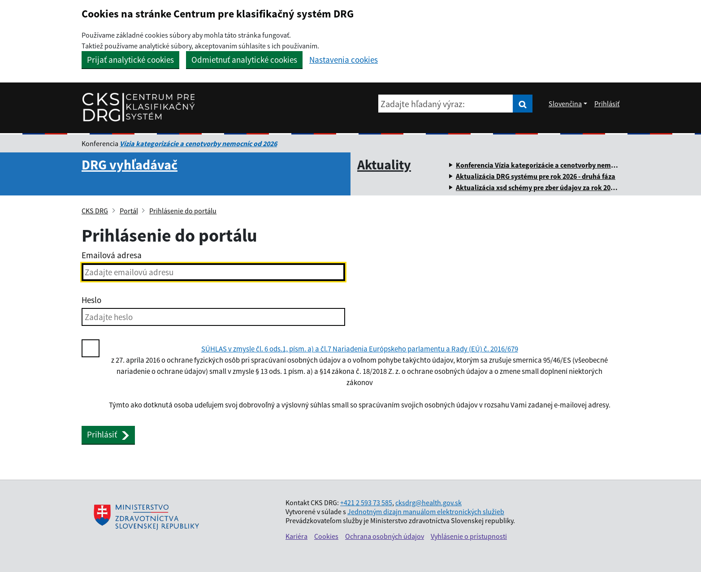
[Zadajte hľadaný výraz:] (445, 104)
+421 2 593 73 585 (366, 502)
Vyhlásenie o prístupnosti (469, 536)
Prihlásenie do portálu (182, 210)
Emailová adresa (112, 255)
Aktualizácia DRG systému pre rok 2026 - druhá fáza (535, 176)
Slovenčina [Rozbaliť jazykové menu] (565, 103)
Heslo (91, 300)
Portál (129, 210)
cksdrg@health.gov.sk (428, 502)
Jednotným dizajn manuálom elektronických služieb (425, 511)
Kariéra (296, 536)
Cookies (326, 536)
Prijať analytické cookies (130, 59)
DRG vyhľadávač (129, 164)
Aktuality (384, 164)
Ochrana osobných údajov (384, 536)
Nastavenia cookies (343, 60)
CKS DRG (95, 210)
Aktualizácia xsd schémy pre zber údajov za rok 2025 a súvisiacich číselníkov (573, 187)
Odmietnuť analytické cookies (244, 59)
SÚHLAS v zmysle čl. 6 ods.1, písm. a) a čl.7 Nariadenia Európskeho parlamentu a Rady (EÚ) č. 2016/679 (359, 349)
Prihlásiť (606, 103)
